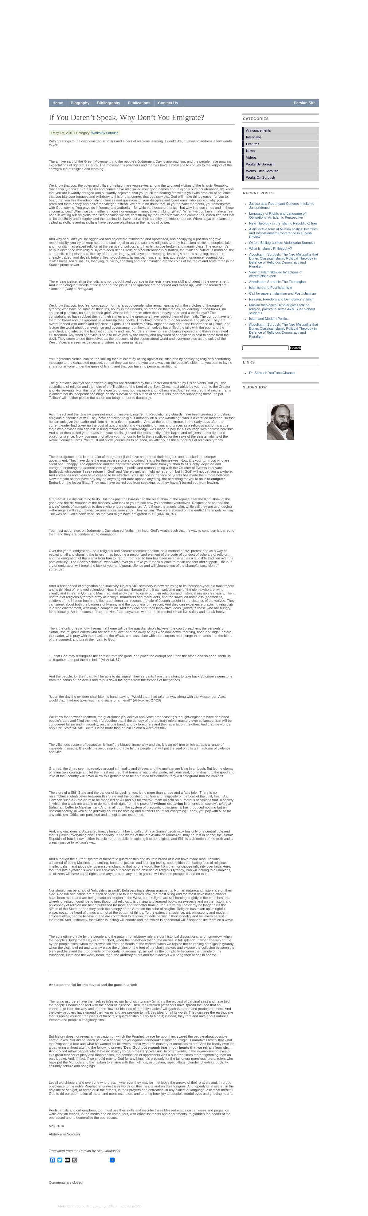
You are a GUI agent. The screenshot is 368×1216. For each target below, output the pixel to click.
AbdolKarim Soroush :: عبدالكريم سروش (88, 1206)
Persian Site (305, 103)
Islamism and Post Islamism (270, 287)
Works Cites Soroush (262, 171)
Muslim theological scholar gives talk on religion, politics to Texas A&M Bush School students (282, 309)
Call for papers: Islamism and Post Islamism (282, 293)
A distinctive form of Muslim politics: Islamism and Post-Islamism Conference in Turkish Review (283, 233)
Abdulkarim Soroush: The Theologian (277, 282)
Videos (251, 157)
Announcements (258, 130)
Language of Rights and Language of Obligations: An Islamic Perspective (277, 215)
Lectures (252, 144)
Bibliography (108, 103)
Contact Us (168, 103)
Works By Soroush (104, 133)
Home (58, 103)
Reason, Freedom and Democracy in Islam (282, 299)
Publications (139, 103)
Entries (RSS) (130, 1206)
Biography (80, 103)
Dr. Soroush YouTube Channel (272, 373)
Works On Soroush (260, 177)
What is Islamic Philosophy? (270, 248)
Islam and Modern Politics (268, 318)
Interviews (253, 137)
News (250, 151)
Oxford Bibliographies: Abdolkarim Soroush (282, 242)
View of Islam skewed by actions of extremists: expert (275, 274)
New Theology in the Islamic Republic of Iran (283, 223)
